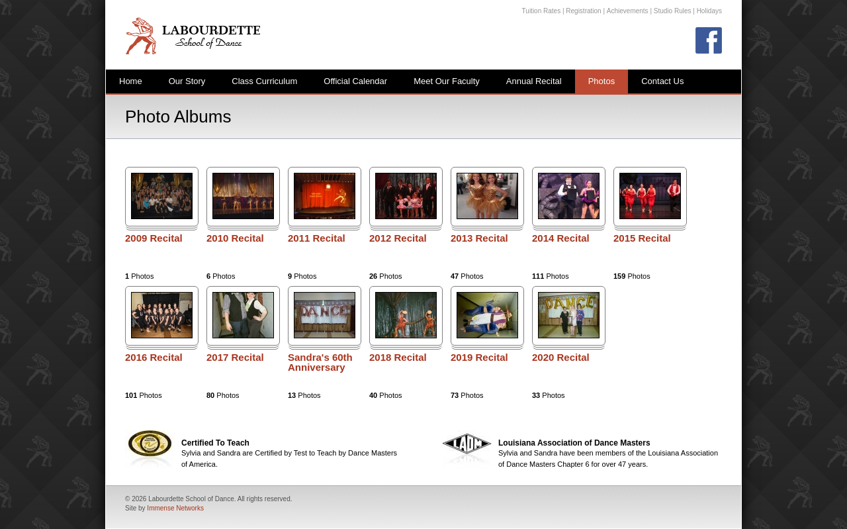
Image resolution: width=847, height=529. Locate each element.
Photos (601, 81)
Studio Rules (672, 11)
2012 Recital (398, 238)
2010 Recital (235, 238)
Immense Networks (175, 508)
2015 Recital (642, 238)
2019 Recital (479, 357)
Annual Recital (534, 81)
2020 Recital (561, 357)
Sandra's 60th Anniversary (320, 362)
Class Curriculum (264, 81)
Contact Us (662, 81)
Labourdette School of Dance (192, 35)
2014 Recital (561, 238)
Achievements (627, 11)
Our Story (187, 81)
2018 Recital (398, 357)
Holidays (709, 11)
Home (130, 81)
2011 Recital (316, 238)
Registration (583, 11)
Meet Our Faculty (447, 81)
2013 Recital (479, 238)
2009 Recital (154, 238)
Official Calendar (355, 81)
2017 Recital (235, 357)
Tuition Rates (541, 11)
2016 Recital (154, 357)
